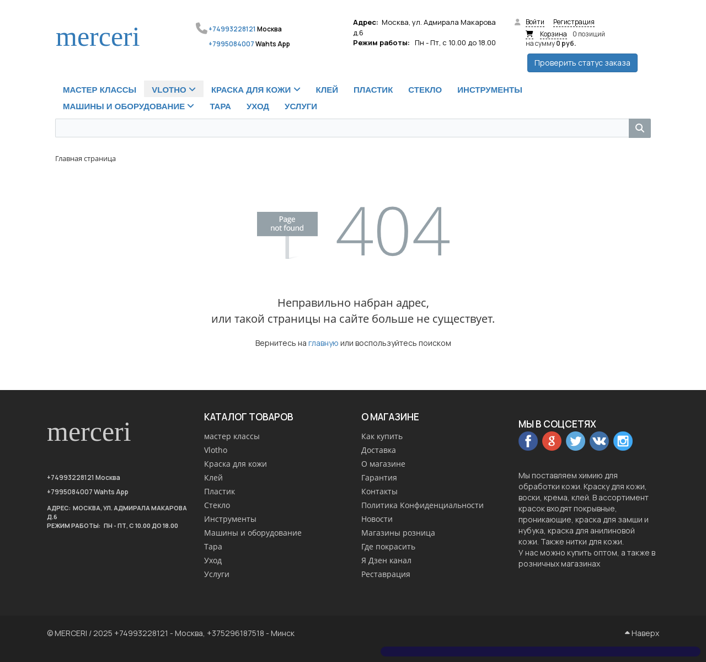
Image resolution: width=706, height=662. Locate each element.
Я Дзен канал (386, 560)
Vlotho (215, 450)
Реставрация (385, 574)
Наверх (642, 633)
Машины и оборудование (253, 532)
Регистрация (574, 21)
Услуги (216, 574)
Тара (213, 546)
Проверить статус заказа (582, 62)
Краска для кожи (235, 463)
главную (323, 343)
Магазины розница (398, 532)
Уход (213, 560)
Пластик (219, 491)
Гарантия (379, 477)
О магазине (383, 463)
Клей (213, 477)
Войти (535, 21)
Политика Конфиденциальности (422, 505)
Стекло (217, 505)
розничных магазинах (559, 563)
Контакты (379, 491)
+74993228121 (232, 29)
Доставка (378, 450)
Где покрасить (388, 546)
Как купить (382, 436)
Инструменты (230, 519)
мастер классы (232, 436)
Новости (377, 519)
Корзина (553, 34)
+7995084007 (231, 44)
